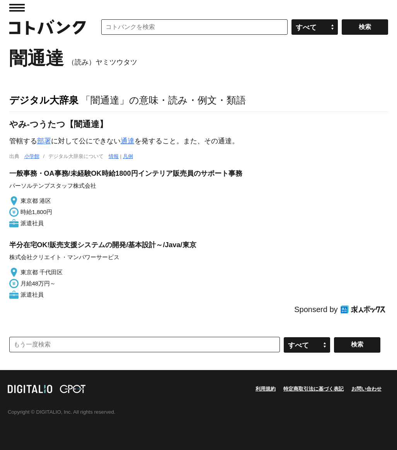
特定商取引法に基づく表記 (313, 389)
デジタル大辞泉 (43, 100)
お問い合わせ (366, 389)
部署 (44, 141)
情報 (114, 156)
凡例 (128, 156)
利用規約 (266, 389)
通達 (128, 141)
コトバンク (47, 27)
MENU (17, 7)
